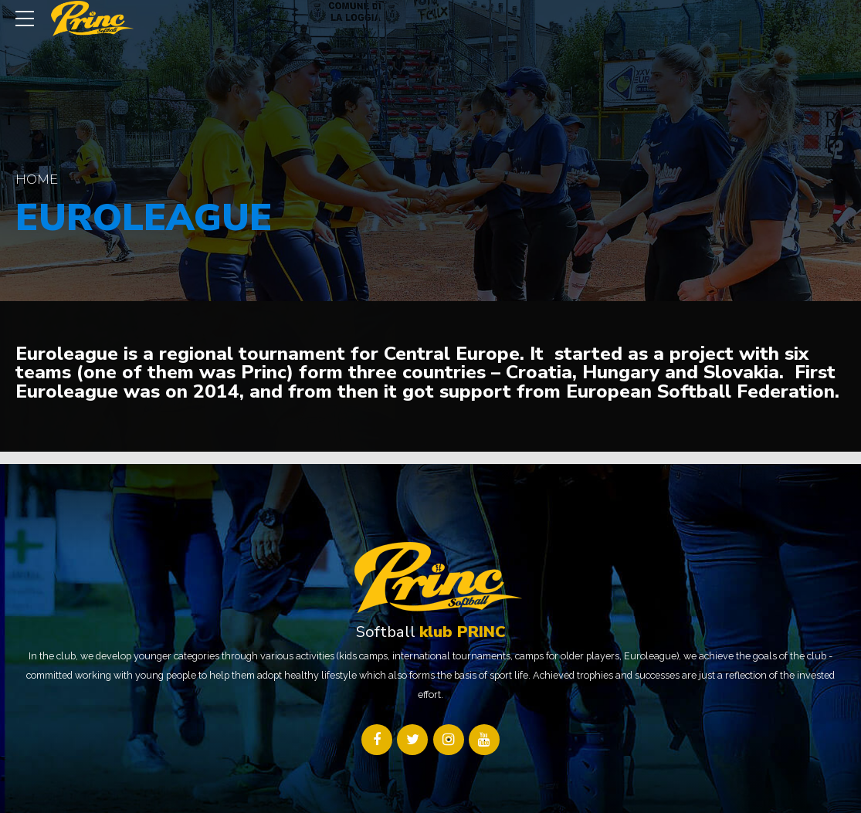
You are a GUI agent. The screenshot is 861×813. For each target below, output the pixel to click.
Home (36, 179)
